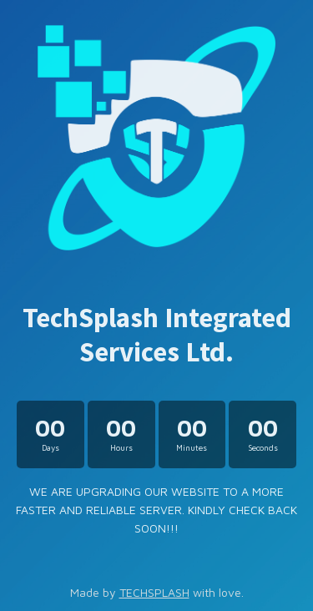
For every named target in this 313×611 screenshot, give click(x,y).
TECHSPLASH (154, 592)
